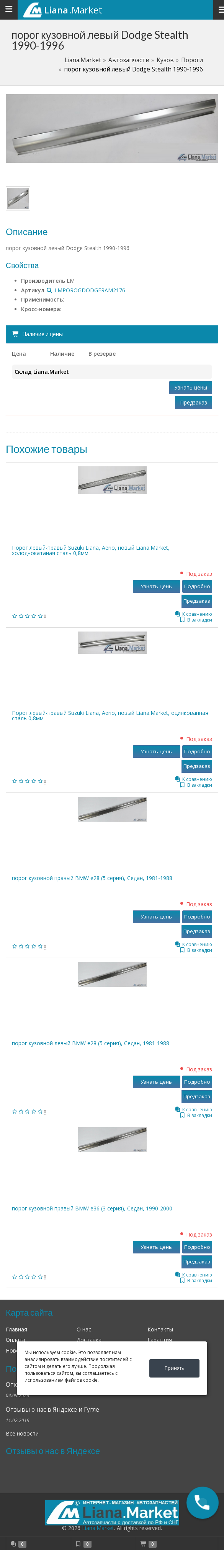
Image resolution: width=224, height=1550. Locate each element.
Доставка (89, 1339)
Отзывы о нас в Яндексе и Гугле (52, 1410)
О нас (84, 1329)
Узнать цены (190, 387)
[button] (202, 1503)
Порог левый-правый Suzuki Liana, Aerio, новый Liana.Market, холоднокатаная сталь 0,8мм (91, 550)
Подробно (197, 586)
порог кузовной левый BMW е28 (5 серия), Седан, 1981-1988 (90, 1043)
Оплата (15, 1339)
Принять (174, 1368)
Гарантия (159, 1339)
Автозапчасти (128, 60)
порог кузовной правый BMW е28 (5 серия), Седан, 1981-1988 (92, 878)
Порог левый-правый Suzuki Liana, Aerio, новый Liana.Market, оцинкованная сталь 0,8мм (110, 715)
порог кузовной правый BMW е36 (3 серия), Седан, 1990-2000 (92, 1208)
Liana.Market (83, 60)
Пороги (192, 60)
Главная (16, 1329)
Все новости (22, 1433)
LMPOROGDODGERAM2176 (85, 290)
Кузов (165, 60)
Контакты (160, 1329)
